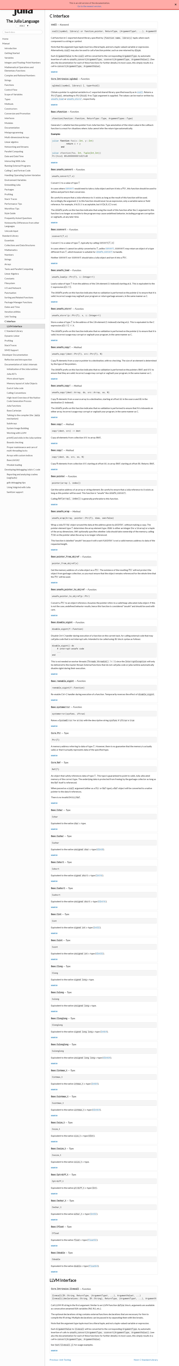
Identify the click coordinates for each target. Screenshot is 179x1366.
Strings (8, 80)
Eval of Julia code (15, 388)
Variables (9, 57)
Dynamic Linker (12, 335)
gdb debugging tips (16, 482)
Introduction (11, 48)
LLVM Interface (14, 326)
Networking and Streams (17, 146)
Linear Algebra (12, 273)
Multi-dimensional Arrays (17, 137)
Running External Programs (18, 165)
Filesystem (10, 283)
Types (7, 99)
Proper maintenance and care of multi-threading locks (22, 449)
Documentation (12, 127)
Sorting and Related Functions (19, 297)
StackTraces (11, 345)
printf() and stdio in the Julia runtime (24, 437)
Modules (9, 123)
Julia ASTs (12, 373)
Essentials (9, 240)
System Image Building (18, 428)
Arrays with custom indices (20, 455)
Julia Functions (14, 405)
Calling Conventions (16, 392)
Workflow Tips (12, 208)
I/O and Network (13, 288)
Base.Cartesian (14, 410)
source (54, 71)
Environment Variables (15, 180)
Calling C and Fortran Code (17, 170)
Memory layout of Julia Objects (22, 383)
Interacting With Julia (15, 161)
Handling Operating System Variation (23, 175)
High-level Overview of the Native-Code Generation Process (24, 399)
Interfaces (9, 118)
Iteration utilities (13, 311)
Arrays (8, 264)
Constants (9, 278)
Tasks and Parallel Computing (19, 269)
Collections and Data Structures (20, 245)
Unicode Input (11, 231)
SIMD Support (11, 350)
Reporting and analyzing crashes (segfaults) (22, 476)
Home (5, 38)
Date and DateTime (14, 156)
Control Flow (11, 89)
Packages (9, 189)
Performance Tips (13, 203)
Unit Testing (10, 316)
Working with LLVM (16, 432)
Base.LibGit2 (13, 460)
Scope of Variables (14, 94)
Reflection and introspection (18, 359)
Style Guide (10, 213)
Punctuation (10, 292)
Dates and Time (12, 307)
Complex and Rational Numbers (20, 75)
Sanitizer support (15, 492)
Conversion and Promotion (17, 113)
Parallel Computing (14, 151)
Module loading (14, 464)
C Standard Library (14, 331)
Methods (9, 103)
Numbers (9, 254)
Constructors (11, 108)
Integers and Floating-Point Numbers (23, 62)
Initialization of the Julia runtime (22, 369)
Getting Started (12, 53)
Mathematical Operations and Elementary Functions (19, 69)
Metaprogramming (14, 132)
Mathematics (11, 249)
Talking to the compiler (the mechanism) (23, 417)
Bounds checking (15, 442)
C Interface (10, 321)
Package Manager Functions (18, 302)
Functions (9, 84)
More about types (15, 378)
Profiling (9, 194)
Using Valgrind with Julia (18, 487)
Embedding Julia (12, 184)
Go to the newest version (89, 6)
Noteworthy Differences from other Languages (22, 224)
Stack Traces (11, 199)
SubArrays (12, 423)
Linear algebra (11, 142)
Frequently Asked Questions (18, 218)
